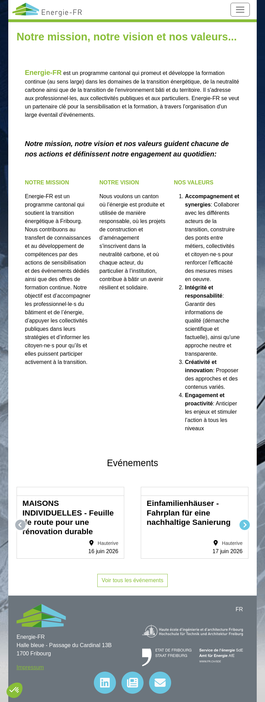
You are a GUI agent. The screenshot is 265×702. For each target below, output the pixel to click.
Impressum (30, 667)
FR (239, 609)
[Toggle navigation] (240, 10)
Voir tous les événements (133, 580)
